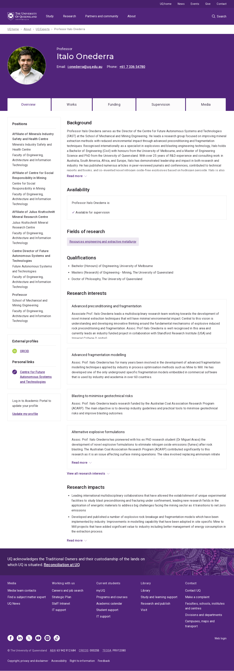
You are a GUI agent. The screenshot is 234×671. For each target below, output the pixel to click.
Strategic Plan (61, 597)
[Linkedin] (20, 638)
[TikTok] (57, 638)
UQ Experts (43, 29)
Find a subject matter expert (26, 597)
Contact (222, 3)
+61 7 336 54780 (132, 67)
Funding (114, 104)
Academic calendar (109, 603)
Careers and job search (67, 590)
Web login (221, 638)
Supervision (161, 104)
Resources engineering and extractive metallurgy (103, 241)
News (181, 3)
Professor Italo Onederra (69, 29)
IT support (59, 610)
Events (195, 3)
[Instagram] (47, 638)
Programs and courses (111, 597)
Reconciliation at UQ (62, 564)
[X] (29, 638)
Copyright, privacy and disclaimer (27, 660)
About (131, 16)
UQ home (166, 3)
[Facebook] (10, 638)
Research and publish (155, 603)
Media (206, 104)
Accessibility (59, 660)
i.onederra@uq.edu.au (85, 67)
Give (208, 3)
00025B (94, 650)
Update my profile (25, 414)
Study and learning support (159, 597)
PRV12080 (119, 650)
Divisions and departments (203, 615)
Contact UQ (193, 590)
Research (69, 16)
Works (72, 104)
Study (50, 16)
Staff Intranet (61, 603)
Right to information (82, 660)
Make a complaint (197, 597)
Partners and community (101, 16)
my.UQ (100, 590)
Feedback (104, 660)
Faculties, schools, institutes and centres (205, 606)
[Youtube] (38, 638)
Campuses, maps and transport (200, 623)
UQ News (13, 603)
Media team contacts (21, 590)
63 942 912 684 (66, 650)
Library (145, 590)
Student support (107, 610)
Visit (144, 610)
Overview (28, 104)
